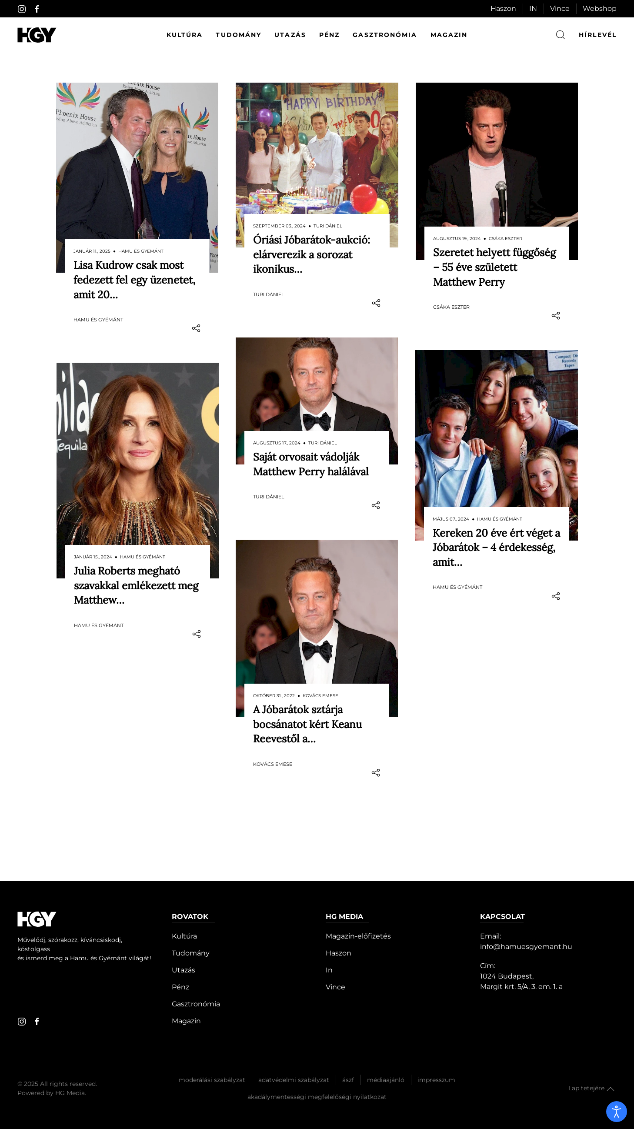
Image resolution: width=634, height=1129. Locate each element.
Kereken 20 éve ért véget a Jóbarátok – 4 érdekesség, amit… (496, 530)
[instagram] (21, 9)
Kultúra (185, 35)
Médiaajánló (385, 1028)
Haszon (503, 8)
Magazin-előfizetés (358, 884)
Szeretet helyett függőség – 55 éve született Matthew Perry (494, 267)
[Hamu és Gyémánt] (37, 35)
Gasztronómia (385, 35)
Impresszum (436, 1028)
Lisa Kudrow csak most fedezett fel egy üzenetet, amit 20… (134, 279)
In (329, 918)
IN (533, 8)
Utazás (290, 35)
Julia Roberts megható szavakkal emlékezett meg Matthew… (136, 568)
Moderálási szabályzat (212, 1028)
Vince (560, 8)
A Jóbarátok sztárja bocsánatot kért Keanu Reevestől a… (307, 689)
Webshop (600, 8)
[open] (616, 1111)
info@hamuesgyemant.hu (526, 894)
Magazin (449, 35)
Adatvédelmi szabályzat (293, 1028)
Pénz (329, 35)
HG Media (70, 1041)
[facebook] (37, 9)
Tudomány (238, 35)
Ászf (348, 1028)
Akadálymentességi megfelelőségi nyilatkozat (317, 1045)
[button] (610, 1036)
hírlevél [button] (598, 35)
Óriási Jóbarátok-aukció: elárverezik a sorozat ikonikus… (311, 254)
